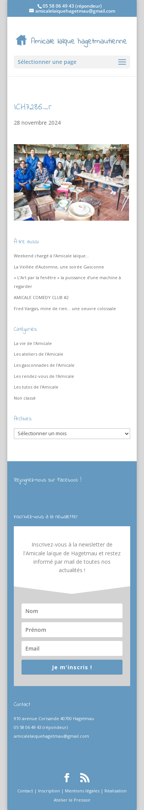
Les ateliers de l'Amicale (38, 354)
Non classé (25, 398)
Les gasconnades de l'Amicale (44, 365)
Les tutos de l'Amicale (36, 387)
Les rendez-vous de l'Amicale (44, 376)
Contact (25, 791)
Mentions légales (82, 791)
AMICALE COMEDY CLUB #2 (41, 297)
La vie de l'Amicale (33, 343)
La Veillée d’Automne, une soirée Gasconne (59, 267)
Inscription (49, 791)
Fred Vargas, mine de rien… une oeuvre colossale (65, 308)
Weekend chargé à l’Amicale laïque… (51, 256)
